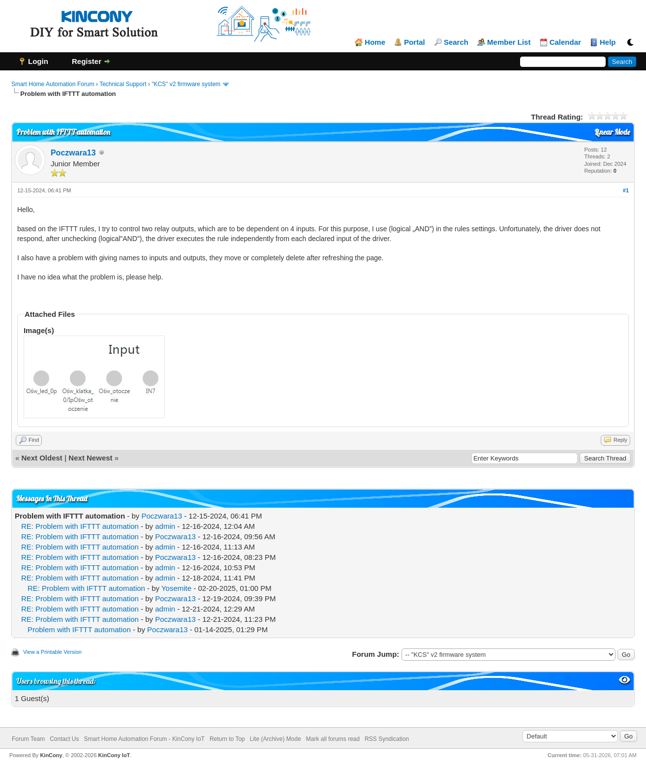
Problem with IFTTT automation (79, 629)
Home (375, 42)
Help (608, 42)
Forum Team (28, 738)
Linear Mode (612, 132)
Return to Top (227, 738)
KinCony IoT (114, 755)
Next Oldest (41, 458)
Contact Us (64, 738)
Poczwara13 (73, 153)
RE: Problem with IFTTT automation (80, 526)
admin (165, 526)
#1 (626, 190)
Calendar (565, 42)
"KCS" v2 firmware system (186, 84)
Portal (414, 42)
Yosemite (176, 588)
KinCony (51, 755)
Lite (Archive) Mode (275, 738)
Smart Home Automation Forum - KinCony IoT (144, 738)
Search (456, 42)
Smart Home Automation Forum (52, 84)
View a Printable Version (52, 652)
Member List (508, 42)
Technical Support (122, 84)
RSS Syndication (387, 738)
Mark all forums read (333, 738)
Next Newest (90, 458)
